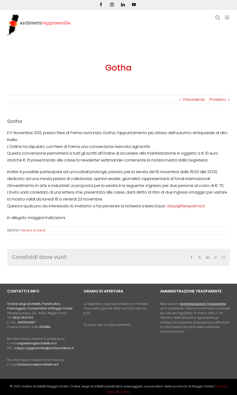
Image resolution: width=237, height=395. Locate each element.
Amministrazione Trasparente (203, 304)
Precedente (194, 99)
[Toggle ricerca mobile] (217, 17)
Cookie (124, 392)
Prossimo (217, 99)
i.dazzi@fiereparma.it (185, 206)
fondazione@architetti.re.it (37, 364)
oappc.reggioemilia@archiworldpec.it (44, 348)
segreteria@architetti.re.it (37, 343)
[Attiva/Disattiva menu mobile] (227, 17)
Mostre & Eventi (33, 230)
